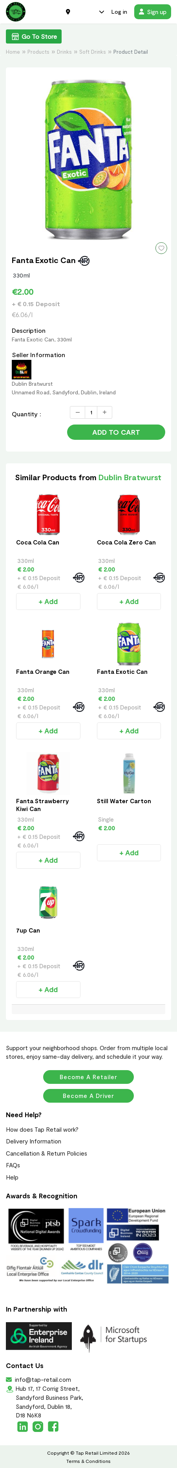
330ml (21, 275)
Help (12, 1177)
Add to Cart (116, 432)
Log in (119, 11)
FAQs (13, 1165)
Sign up (152, 11)
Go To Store (34, 36)
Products (38, 52)
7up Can (28, 930)
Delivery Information (33, 1141)
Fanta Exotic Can (122, 671)
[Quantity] (91, 412)
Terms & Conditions (88, 1461)
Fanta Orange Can (42, 671)
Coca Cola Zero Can (126, 542)
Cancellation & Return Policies (46, 1153)
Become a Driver (88, 1095)
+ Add (48, 601)
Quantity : (26, 413)
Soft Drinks (92, 52)
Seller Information (38, 354)
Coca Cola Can (37, 542)
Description (29, 330)
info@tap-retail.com (42, 1379)
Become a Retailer (88, 1076)
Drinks (64, 52)
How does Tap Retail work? (42, 1129)
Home (13, 52)
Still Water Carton (124, 800)
